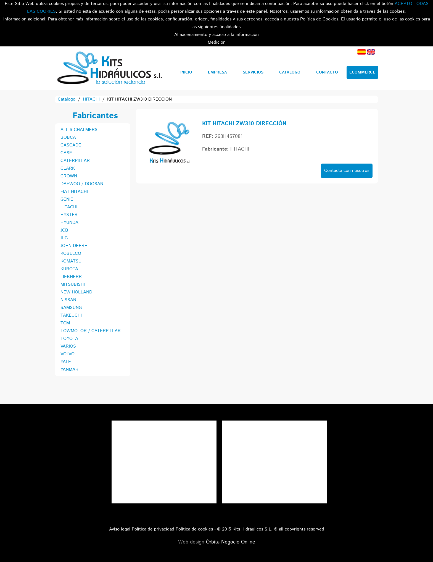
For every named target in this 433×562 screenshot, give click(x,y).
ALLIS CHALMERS (78, 130)
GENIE (66, 199)
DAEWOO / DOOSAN (81, 184)
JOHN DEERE (73, 246)
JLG (64, 238)
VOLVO (67, 354)
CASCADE (70, 145)
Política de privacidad (153, 529)
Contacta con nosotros (346, 170)
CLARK (67, 168)
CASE (66, 153)
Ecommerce (362, 72)
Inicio (186, 72)
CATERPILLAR (75, 160)
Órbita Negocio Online (230, 542)
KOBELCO (70, 253)
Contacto (327, 72)
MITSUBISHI (72, 284)
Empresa (217, 72)
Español (361, 52)
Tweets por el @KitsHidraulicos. (274, 424)
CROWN (68, 176)
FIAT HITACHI (74, 191)
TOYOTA (69, 338)
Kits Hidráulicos (109, 68)
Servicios (253, 72)
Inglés (371, 52)
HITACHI (91, 99)
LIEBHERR (71, 277)
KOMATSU (70, 261)
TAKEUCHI (71, 315)
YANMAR (69, 369)
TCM (65, 323)
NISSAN (68, 300)
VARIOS (68, 346)
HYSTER (69, 215)
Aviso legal (119, 529)
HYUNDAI (70, 222)
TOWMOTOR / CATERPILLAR (90, 331)
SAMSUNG (71, 307)
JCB (64, 230)
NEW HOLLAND (76, 292)
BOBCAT (69, 137)
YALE (65, 362)
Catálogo (289, 72)
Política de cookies (194, 529)
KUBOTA (69, 269)
